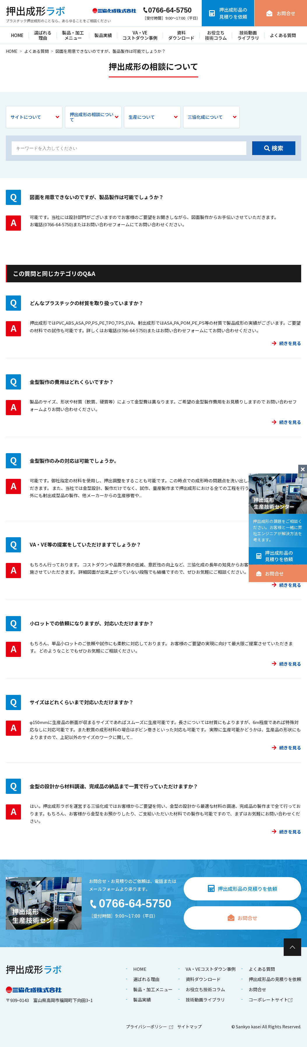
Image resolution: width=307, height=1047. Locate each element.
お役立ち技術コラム (216, 35)
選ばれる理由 (43, 35)
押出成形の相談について (94, 117)
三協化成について (212, 117)
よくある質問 (283, 35)
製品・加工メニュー (73, 35)
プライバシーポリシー (149, 1026)
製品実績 (103, 35)
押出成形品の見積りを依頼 (274, 556)
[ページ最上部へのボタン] (292, 947)
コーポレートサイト (270, 999)
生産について (153, 117)
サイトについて (34, 117)
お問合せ (270, 573)
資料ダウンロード (181, 35)
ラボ (35, 11)
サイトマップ (189, 1026)
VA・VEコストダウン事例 (139, 35)
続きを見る (286, 343)
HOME (17, 35)
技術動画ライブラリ (248, 35)
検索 (273, 148)
